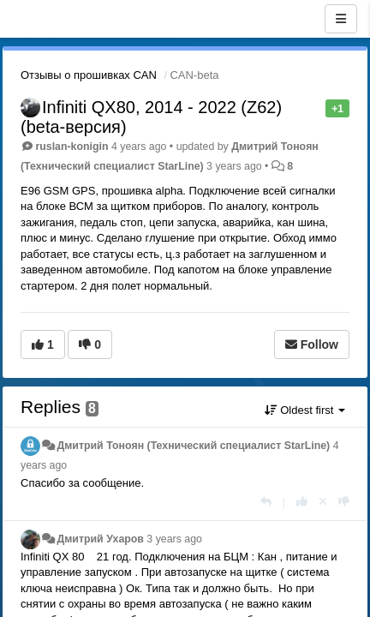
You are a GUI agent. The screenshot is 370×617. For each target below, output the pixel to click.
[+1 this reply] (301, 501)
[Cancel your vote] (323, 501)
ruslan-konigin (71, 147)
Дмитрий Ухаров (100, 539)
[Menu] (341, 18)
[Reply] (266, 501)
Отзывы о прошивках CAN (89, 75)
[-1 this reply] (343, 501)
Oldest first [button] (305, 410)
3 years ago (174, 539)
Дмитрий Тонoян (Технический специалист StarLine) (193, 446)
